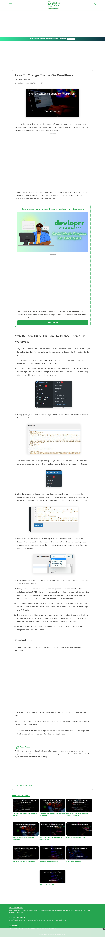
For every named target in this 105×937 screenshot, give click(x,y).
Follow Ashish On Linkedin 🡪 (25, 786)
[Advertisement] (52, 23)
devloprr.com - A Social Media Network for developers (52, 39)
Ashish (41, 83)
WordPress (21, 83)
